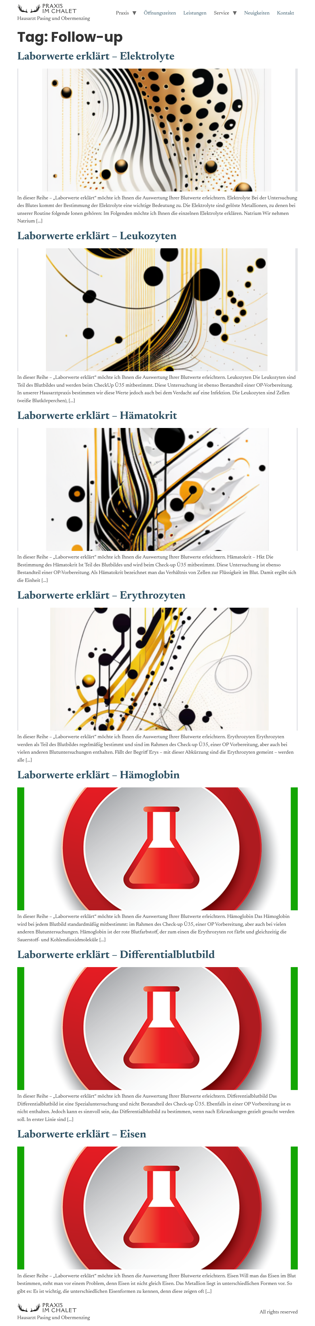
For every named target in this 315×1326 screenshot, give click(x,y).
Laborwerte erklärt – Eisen (81, 1134)
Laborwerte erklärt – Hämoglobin (98, 775)
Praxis (122, 13)
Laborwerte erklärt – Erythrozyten (101, 596)
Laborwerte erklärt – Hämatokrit (97, 416)
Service (221, 13)
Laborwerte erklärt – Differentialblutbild (116, 955)
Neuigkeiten (256, 13)
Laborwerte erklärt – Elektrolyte (95, 56)
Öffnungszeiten (160, 13)
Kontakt (285, 13)
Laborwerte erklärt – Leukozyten (97, 236)
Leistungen (194, 13)
